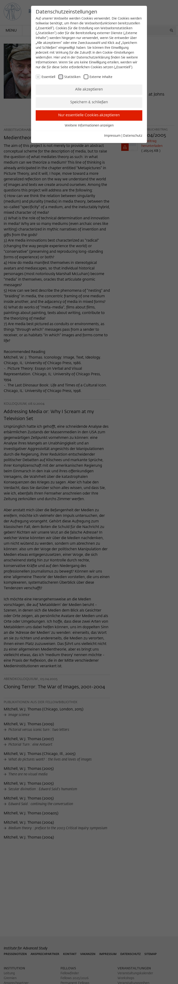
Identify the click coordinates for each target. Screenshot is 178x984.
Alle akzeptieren (89, 89)
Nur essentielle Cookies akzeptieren (89, 115)
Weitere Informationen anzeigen (89, 125)
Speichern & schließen (89, 102)
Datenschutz (132, 135)
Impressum (112, 135)
